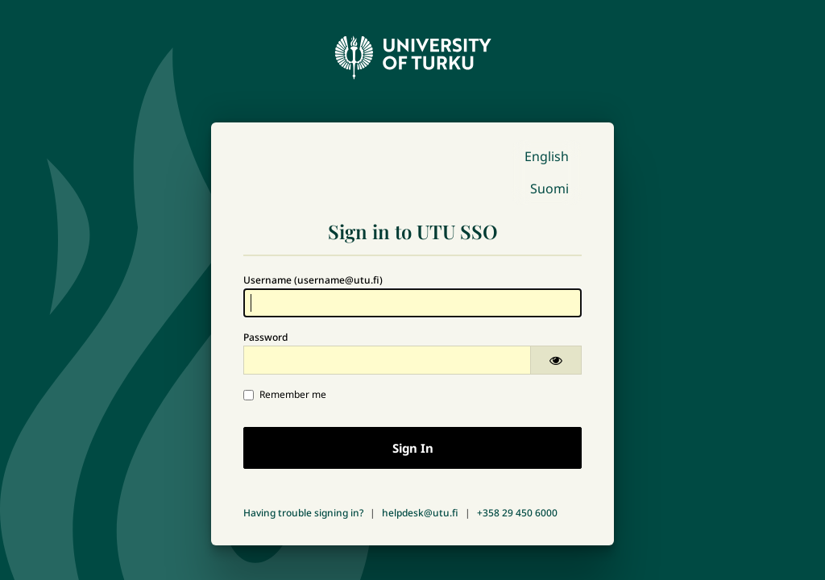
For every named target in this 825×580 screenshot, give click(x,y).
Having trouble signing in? (303, 513)
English (546, 156)
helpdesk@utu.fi (420, 513)
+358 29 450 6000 (517, 513)
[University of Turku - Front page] (412, 53)
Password (265, 337)
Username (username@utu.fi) (313, 280)
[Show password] (556, 360)
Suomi (549, 188)
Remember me (284, 394)
